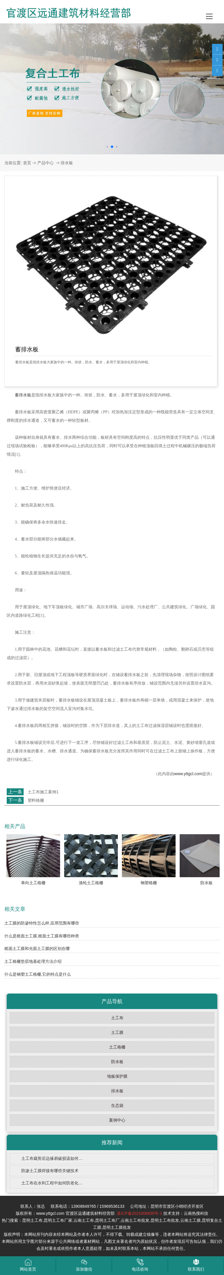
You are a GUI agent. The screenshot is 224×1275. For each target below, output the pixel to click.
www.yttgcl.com (188, 773)
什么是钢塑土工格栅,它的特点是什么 (37, 974)
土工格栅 (117, 1047)
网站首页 (28, 1264)
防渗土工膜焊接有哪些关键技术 (49, 1170)
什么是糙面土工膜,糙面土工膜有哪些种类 (41, 936)
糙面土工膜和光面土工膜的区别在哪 (37, 948)
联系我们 (196, 1264)
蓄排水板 (23, 395)
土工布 (117, 1017)
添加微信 (84, 1264)
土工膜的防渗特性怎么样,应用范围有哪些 (41, 923)
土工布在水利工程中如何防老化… (52, 1183)
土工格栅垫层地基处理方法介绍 (33, 961)
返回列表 (15, 810)
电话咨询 (140, 1264)
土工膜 (117, 1032)
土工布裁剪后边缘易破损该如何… (52, 1158)
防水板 (117, 1061)
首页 (27, 162)
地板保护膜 (117, 1076)
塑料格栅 (36, 800)
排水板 (117, 1091)
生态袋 (117, 1105)
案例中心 (117, 1120)
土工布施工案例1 (43, 791)
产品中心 (45, 162)
